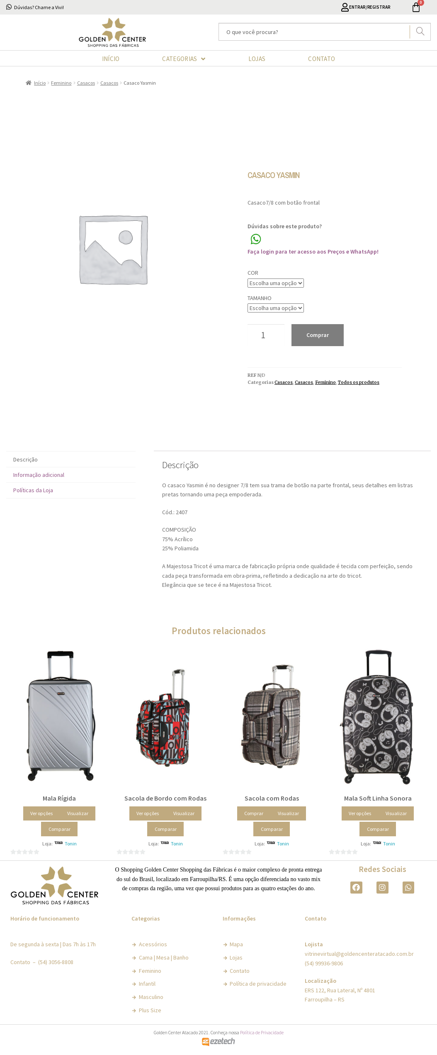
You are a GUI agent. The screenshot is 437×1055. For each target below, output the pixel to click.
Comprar (317, 335)
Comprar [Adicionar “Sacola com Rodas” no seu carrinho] (253, 813)
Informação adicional (38, 475)
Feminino (61, 83)
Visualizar (77, 813)
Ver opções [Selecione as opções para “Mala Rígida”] (41, 813)
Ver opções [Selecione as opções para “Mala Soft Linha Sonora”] (360, 813)
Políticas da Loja (33, 490)
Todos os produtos (358, 382)
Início (40, 83)
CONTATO (321, 59)
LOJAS (257, 59)
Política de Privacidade (262, 1032)
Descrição (25, 459)
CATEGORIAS (183, 59)
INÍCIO (111, 59)
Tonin (71, 843)
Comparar (59, 829)
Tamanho (260, 298)
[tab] (71, 459)
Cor (253, 272)
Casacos (86, 83)
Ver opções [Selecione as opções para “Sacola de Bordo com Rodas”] (147, 813)
